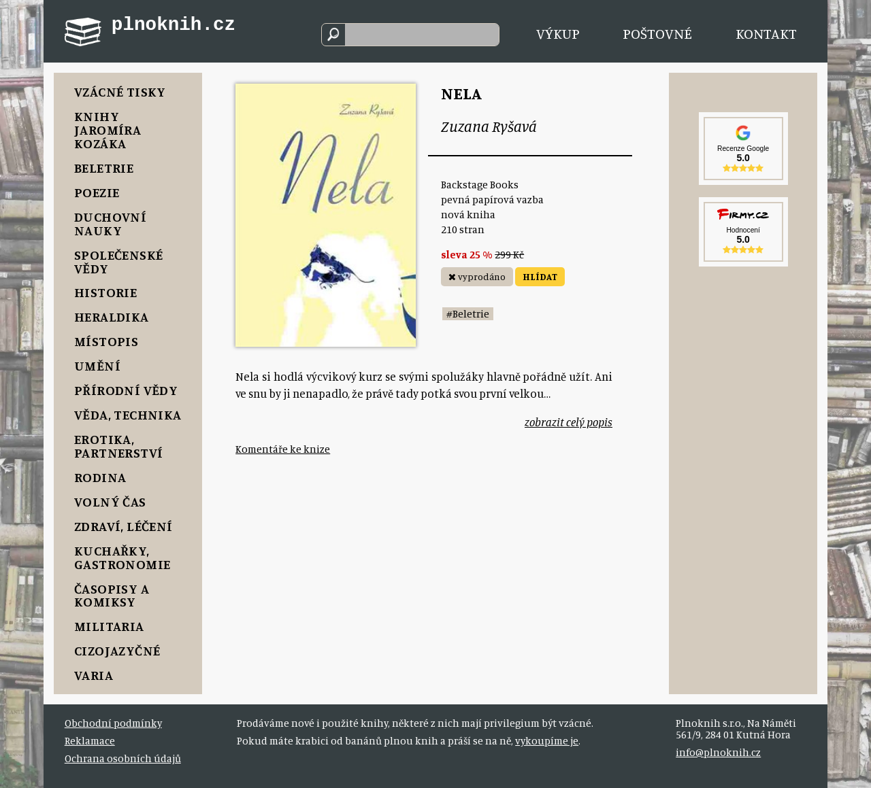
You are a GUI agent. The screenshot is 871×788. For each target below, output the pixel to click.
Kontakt (766, 33)
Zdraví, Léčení (123, 525)
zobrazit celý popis (568, 422)
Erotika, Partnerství (118, 445)
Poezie (96, 192)
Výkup (558, 33)
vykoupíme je (546, 740)
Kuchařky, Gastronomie (122, 557)
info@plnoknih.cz (718, 752)
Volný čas (110, 501)
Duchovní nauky (110, 223)
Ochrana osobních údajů (123, 758)
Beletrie (103, 167)
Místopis (106, 340)
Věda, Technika (128, 414)
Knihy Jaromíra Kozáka (107, 129)
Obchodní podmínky (113, 723)
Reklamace (90, 740)
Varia (93, 674)
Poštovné (657, 33)
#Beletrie (467, 313)
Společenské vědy (118, 261)
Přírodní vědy (126, 389)
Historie (105, 292)
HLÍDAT (540, 276)
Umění (97, 365)
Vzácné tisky (120, 91)
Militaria (109, 625)
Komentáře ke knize (282, 449)
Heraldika (111, 316)
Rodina (100, 476)
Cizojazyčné (117, 650)
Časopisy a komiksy (111, 595)
